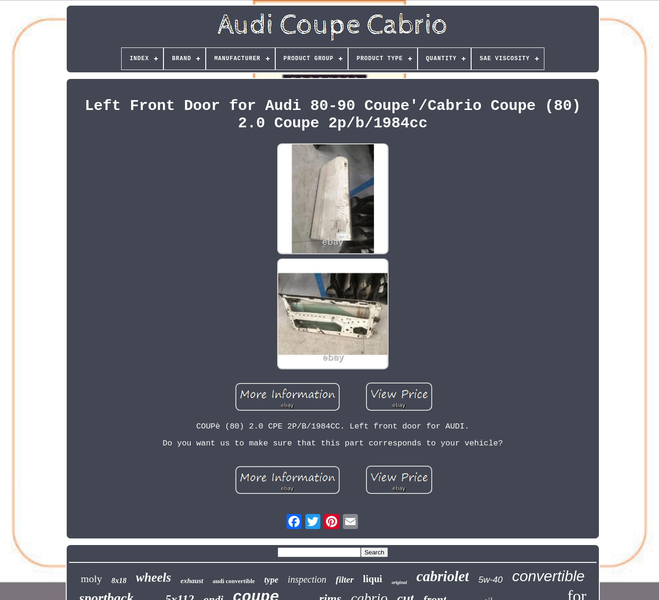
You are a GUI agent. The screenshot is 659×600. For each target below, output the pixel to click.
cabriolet (442, 576)
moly (91, 578)
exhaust (191, 580)
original (399, 582)
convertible (548, 576)
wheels (153, 577)
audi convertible (234, 580)
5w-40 (490, 579)
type (271, 579)
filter (345, 579)
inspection (307, 579)
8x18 (118, 580)
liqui (372, 578)
